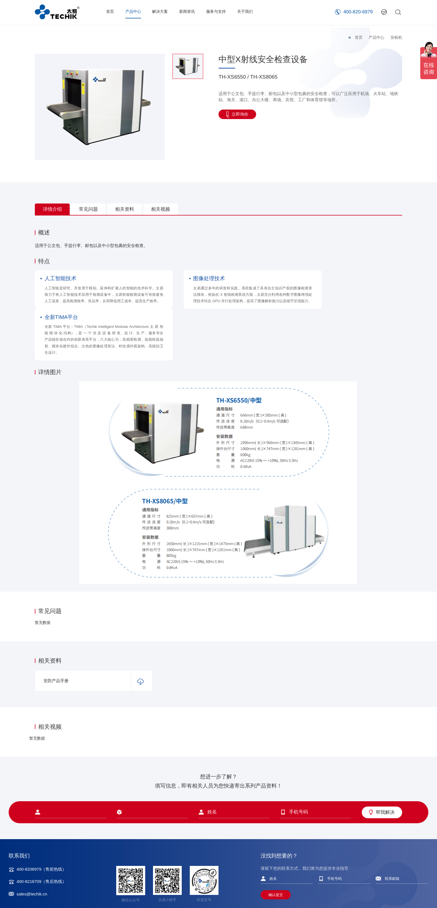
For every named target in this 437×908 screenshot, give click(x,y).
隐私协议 (371, 892)
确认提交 (275, 863)
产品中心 (134, 11)
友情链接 (414, 892)
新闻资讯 (190, 11)
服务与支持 (220, 11)
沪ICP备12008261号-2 (152, 892)
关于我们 (250, 11)
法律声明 (393, 892)
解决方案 (162, 11)
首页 (110, 11)
